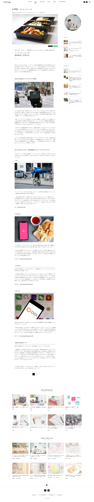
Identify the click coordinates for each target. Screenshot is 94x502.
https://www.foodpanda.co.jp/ (26, 258)
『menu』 (22, 357)
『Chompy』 (17, 349)
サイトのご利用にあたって (42, 494)
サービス (18, 58)
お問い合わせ (60, 494)
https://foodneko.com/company (26, 284)
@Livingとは (34, 494)
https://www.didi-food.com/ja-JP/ (26, 336)
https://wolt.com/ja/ (21, 207)
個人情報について (52, 494)
